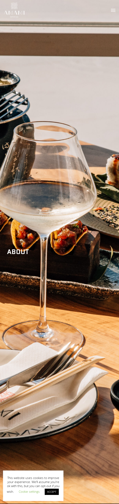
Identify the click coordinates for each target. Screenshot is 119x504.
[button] (113, 10)
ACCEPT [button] (51, 492)
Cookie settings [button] (29, 491)
